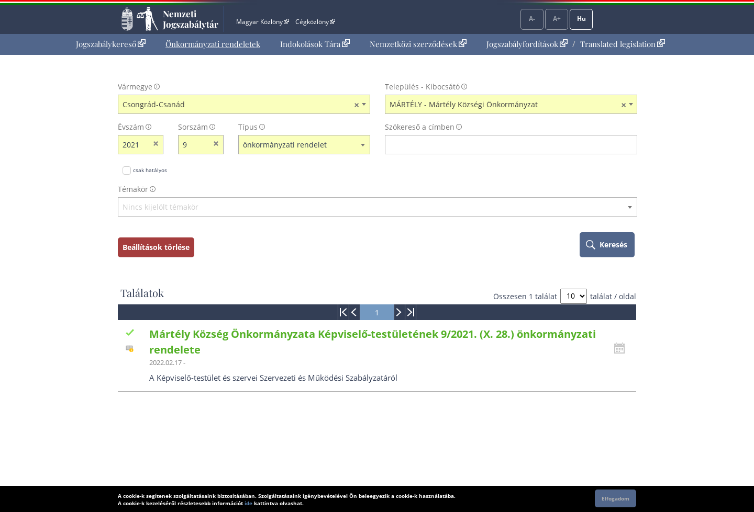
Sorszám (193, 127)
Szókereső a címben (419, 127)
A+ (557, 18)
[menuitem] (110, 44)
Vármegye (135, 87)
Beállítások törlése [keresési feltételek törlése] (156, 247)
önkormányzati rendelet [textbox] (285, 145)
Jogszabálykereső (111, 44)
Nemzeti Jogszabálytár (190, 19)
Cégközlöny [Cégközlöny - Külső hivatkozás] (315, 21)
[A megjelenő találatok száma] (573, 296)
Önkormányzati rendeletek (212, 44)
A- (532, 18)
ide (248, 503)
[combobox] (244, 104)
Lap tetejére (705, 464)
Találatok (142, 293)
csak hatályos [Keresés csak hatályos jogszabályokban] (150, 170)
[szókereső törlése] (630, 144)
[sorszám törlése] (216, 144)
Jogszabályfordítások (527, 44)
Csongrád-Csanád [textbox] (241, 104)
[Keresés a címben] (504, 144)
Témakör (133, 189)
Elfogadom (615, 498)
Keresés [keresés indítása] (613, 244)
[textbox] (377, 207)
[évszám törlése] (156, 144)
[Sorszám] (194, 144)
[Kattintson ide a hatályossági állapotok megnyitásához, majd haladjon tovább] (622, 348)
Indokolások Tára (315, 44)
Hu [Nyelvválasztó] (581, 18)
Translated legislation (622, 44)
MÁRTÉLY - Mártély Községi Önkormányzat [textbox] (508, 104)
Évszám (131, 127)
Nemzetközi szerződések (418, 44)
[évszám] (133, 144)
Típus (248, 127)
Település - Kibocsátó (422, 87)
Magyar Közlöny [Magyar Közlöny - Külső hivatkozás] (262, 21)
